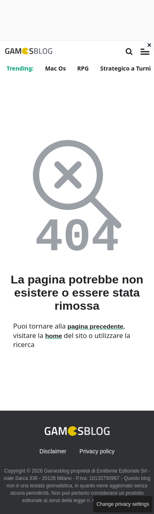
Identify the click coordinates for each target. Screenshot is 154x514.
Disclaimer (52, 451)
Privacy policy (97, 451)
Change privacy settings (123, 504)
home (53, 335)
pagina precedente (95, 326)
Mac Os (55, 68)
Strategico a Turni (125, 68)
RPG (83, 68)
